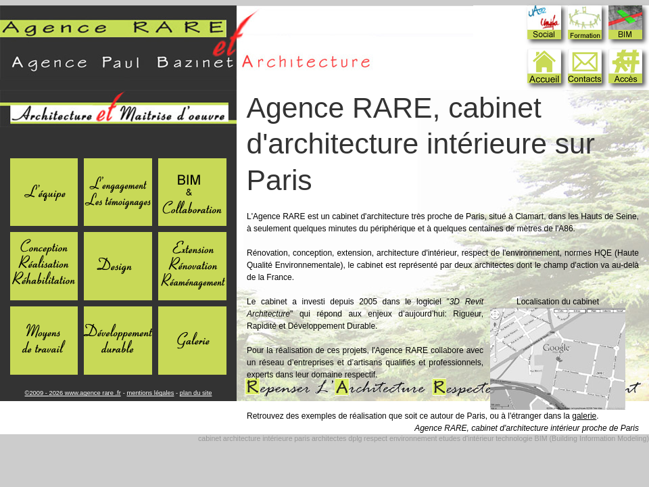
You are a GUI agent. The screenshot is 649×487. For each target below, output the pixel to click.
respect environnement (400, 438)
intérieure (277, 438)
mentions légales (150, 393)
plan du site (196, 393)
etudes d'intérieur (466, 438)
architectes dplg (337, 438)
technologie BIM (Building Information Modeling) (572, 438)
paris (302, 438)
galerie (584, 416)
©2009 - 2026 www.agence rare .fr (73, 393)
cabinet (209, 438)
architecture (242, 438)
